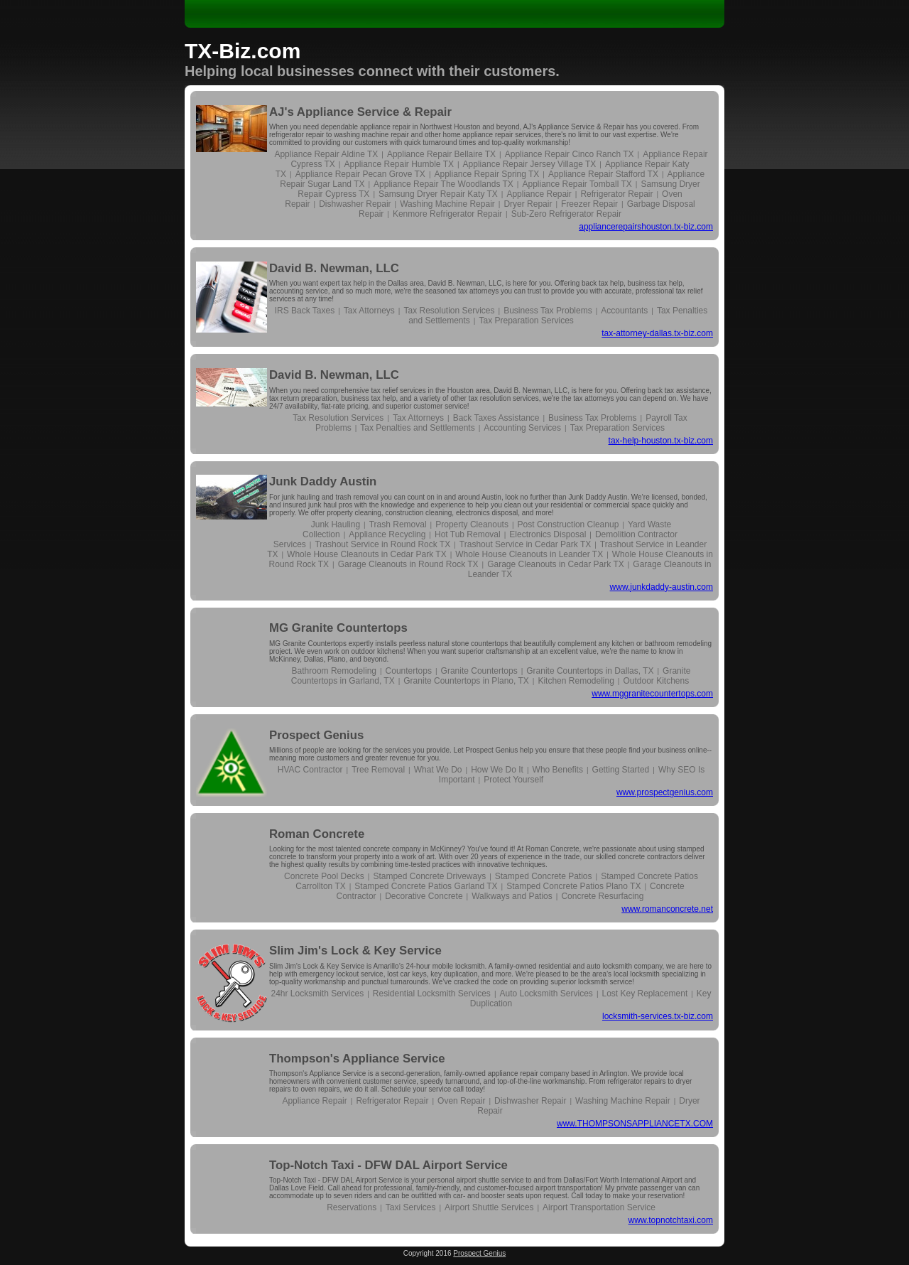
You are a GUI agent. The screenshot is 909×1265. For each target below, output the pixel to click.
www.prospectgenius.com (664, 792)
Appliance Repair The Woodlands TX (443, 184)
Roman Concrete (316, 834)
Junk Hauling (335, 524)
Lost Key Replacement (644, 993)
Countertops (409, 671)
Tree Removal (378, 770)
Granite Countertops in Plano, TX (466, 681)
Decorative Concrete (423, 896)
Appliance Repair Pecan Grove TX (360, 174)
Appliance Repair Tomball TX (576, 184)
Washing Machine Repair (447, 204)
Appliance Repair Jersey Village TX (530, 164)
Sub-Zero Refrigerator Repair (566, 214)
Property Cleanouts (471, 524)
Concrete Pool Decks (324, 876)
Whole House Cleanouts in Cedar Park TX (367, 554)
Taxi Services (411, 1207)
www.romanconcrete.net (667, 909)
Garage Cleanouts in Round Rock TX (408, 564)
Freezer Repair (589, 204)
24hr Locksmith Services (317, 993)
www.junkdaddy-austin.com (661, 587)
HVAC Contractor (310, 770)
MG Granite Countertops (338, 628)
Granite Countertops (479, 671)
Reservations (351, 1207)
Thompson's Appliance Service (357, 1058)
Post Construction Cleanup (568, 524)
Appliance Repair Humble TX (399, 164)
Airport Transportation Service (599, 1207)
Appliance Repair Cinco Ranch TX (569, 154)
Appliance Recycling (387, 534)
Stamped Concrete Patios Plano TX (573, 886)
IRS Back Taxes (304, 311)
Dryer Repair (528, 204)
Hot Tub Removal (468, 534)
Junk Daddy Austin (322, 481)
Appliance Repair (538, 194)
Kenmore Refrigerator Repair (447, 214)
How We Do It (497, 770)
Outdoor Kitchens (656, 681)
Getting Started (621, 770)
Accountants (624, 311)
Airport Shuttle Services (489, 1207)
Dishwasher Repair (355, 204)
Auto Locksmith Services (545, 993)
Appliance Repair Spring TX (486, 174)
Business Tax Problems (548, 311)
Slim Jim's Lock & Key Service (355, 950)
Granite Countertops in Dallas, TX (589, 671)
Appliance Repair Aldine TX (326, 154)
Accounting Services (522, 428)
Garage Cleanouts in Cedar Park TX (555, 564)
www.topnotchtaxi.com (670, 1220)
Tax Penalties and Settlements (417, 428)
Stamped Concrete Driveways (429, 876)
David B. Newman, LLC (334, 268)
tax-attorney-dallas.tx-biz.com (657, 333)
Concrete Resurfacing (602, 896)
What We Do (438, 770)
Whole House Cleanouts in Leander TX (529, 554)
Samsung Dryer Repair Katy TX (438, 194)
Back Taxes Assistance (496, 418)
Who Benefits (558, 770)
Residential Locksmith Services (432, 993)
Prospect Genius (316, 735)
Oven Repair (461, 1101)
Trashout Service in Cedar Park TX (525, 544)
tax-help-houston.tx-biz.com (661, 441)
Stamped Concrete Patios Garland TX (425, 886)
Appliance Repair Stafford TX (603, 174)
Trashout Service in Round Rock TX (382, 544)
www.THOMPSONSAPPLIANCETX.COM (635, 1124)
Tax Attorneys (369, 311)
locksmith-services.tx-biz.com (657, 1016)
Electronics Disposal (547, 534)
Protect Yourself (513, 780)
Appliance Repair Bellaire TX (441, 154)
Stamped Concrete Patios (543, 876)
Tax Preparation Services (526, 320)
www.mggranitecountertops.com (652, 694)
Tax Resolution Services (448, 311)
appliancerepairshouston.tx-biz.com (646, 227)
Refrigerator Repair (616, 194)
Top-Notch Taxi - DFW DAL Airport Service (388, 1165)
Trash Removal (398, 524)
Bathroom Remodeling (334, 671)
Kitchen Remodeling (576, 681)
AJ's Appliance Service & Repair (360, 112)
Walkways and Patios (512, 896)
